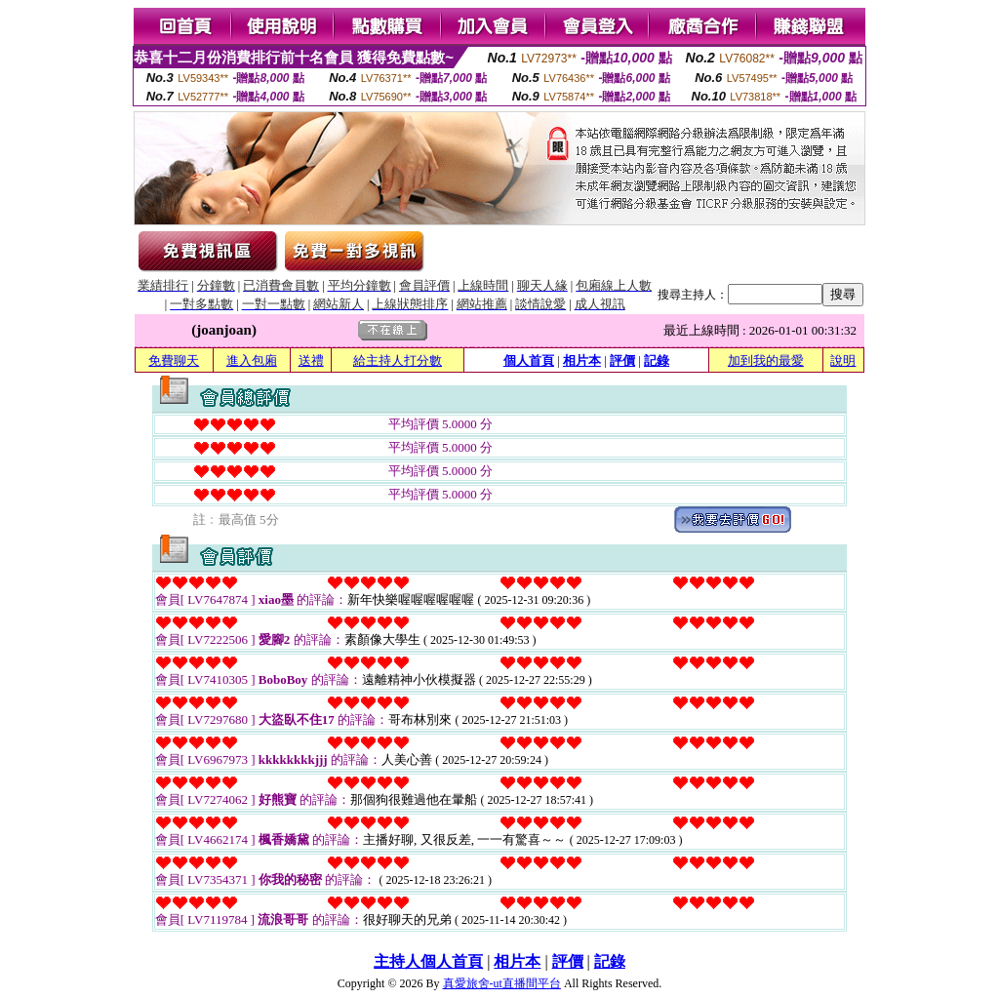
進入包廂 (251, 360)
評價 (622, 360)
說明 (843, 360)
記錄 (656, 360)
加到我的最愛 (766, 360)
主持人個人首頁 (428, 961)
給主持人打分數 (397, 360)
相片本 (582, 360)
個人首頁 (528, 360)
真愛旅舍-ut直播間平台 (502, 983)
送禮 (311, 360)
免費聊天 (173, 360)
